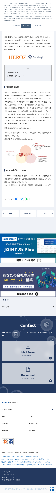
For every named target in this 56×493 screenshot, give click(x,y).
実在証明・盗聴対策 (7, 462)
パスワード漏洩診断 (7, 459)
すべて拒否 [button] (38, 26)
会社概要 (32, 430)
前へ (10, 213)
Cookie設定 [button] (16, 26)
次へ (45, 213)
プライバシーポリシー (8, 474)
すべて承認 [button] (26, 26)
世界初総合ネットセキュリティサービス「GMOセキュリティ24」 (20, 456)
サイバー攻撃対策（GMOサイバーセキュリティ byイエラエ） (32, 462)
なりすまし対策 (31, 465)
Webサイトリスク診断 (21, 459)
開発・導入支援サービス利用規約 (11, 480)
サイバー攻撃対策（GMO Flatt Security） (13, 465)
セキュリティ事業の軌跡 (45, 464)
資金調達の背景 (12, 72)
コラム (31, 416)
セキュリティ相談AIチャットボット (40, 459)
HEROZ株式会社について (16, 76)
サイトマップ (6, 472)
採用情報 (5, 430)
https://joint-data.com (26, 139)
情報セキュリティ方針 (8, 477)
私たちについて (34, 423)
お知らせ (5, 307)
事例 (3, 416)
